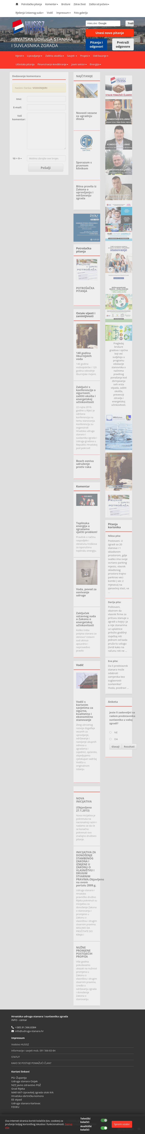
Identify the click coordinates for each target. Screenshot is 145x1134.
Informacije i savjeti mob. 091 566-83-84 (33, 1050)
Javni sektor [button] (79, 64)
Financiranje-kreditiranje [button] (53, 64)
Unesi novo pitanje (109, 33)
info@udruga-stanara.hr (29, 1031)
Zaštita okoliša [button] (54, 55)
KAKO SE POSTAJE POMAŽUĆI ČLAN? (31, 1063)
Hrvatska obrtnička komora (27, 1096)
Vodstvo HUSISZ (20, 1044)
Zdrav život (80, 4)
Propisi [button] (85, 55)
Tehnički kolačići (85, 1120)
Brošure (65, 4)
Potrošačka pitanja (31, 4)
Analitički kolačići (86, 1128)
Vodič (50, 12)
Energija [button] (95, 64)
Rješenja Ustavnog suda (30, 12)
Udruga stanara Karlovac (26, 1103)
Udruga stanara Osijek (24, 1081)
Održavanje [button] (100, 55)
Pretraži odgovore (123, 44)
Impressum (63, 12)
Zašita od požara (99, 4)
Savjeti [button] (72, 55)
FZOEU (15, 1107)
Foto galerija (81, 12)
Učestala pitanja (25, 64)
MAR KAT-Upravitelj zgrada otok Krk (32, 1092)
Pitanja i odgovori (96, 44)
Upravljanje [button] (34, 55)
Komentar (51, 4)
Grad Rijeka (18, 1088)
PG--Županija (19, 1077)
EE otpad (16, 1099)
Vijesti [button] (19, 55)
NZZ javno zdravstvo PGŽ (26, 1085)
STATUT (15, 1057)
